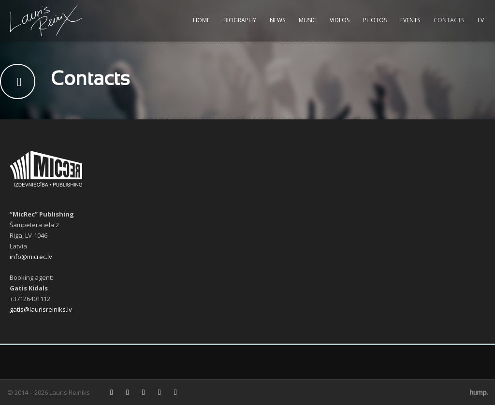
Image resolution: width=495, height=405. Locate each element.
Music (307, 20)
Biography (239, 20)
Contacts (449, 20)
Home (201, 20)
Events (410, 20)
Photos (375, 20)
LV (481, 20)
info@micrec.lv (31, 256)
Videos (339, 20)
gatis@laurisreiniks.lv (41, 309)
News (277, 20)
